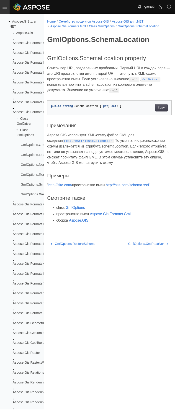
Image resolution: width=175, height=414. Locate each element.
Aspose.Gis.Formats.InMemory (35, 214)
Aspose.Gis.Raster (26, 352)
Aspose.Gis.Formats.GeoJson (35, 92)
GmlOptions (75, 218)
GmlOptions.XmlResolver (39, 194)
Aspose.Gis (24, 33)
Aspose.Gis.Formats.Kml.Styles (36, 234)
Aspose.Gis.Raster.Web (30, 362)
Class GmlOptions (102, 26)
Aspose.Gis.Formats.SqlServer (35, 293)
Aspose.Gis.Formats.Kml (31, 224)
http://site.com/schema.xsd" (128, 195)
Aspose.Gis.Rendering (29, 382)
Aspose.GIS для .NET (127, 21)
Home (51, 21)
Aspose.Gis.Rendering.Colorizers (37, 392)
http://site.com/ (60, 195)
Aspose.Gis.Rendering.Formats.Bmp (39, 402)
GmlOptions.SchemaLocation (42, 184)
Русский (146, 7)
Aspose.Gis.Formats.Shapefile (35, 283)
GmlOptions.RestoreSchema (41, 174)
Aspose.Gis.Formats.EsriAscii (34, 52)
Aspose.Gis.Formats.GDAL (32, 82)
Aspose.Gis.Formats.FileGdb (34, 72)
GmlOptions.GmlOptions (38, 145)
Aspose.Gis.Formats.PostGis (34, 273)
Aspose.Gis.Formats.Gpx (31, 204)
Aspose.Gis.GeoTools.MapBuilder (37, 342)
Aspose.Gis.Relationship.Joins (35, 372)
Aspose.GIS (78, 231)
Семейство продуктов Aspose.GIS (84, 21)
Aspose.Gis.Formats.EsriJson (34, 62)
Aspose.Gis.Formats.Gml (31, 112)
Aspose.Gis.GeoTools (28, 333)
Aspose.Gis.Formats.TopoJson (35, 303)
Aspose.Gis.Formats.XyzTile (33, 313)
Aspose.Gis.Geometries (30, 323)
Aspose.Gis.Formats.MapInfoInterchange (42, 244)
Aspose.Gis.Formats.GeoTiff (33, 102)
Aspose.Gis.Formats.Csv (31, 43)
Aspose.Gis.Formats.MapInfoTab (37, 254)
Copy (152, 112)
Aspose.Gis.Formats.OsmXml (34, 263)
